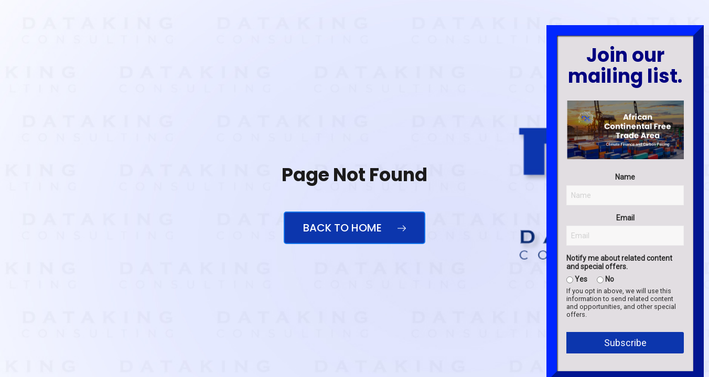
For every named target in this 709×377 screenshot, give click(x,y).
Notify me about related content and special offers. (619, 344)
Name (625, 258)
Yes (576, 360)
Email (625, 299)
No (605, 360)
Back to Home (354, 227)
